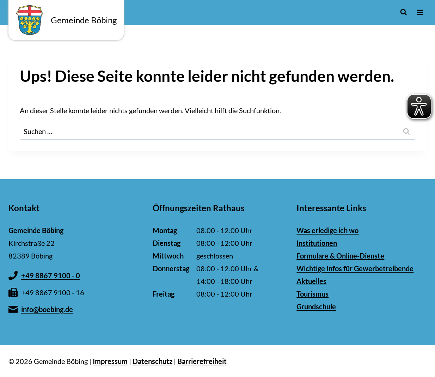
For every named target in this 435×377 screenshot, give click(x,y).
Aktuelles (311, 281)
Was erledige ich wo (327, 230)
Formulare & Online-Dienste (340, 255)
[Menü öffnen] (420, 12)
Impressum (110, 361)
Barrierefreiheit (202, 361)
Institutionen (316, 243)
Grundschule (316, 306)
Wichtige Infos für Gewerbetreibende (354, 268)
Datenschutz (152, 361)
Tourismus (312, 294)
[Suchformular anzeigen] (403, 12)
